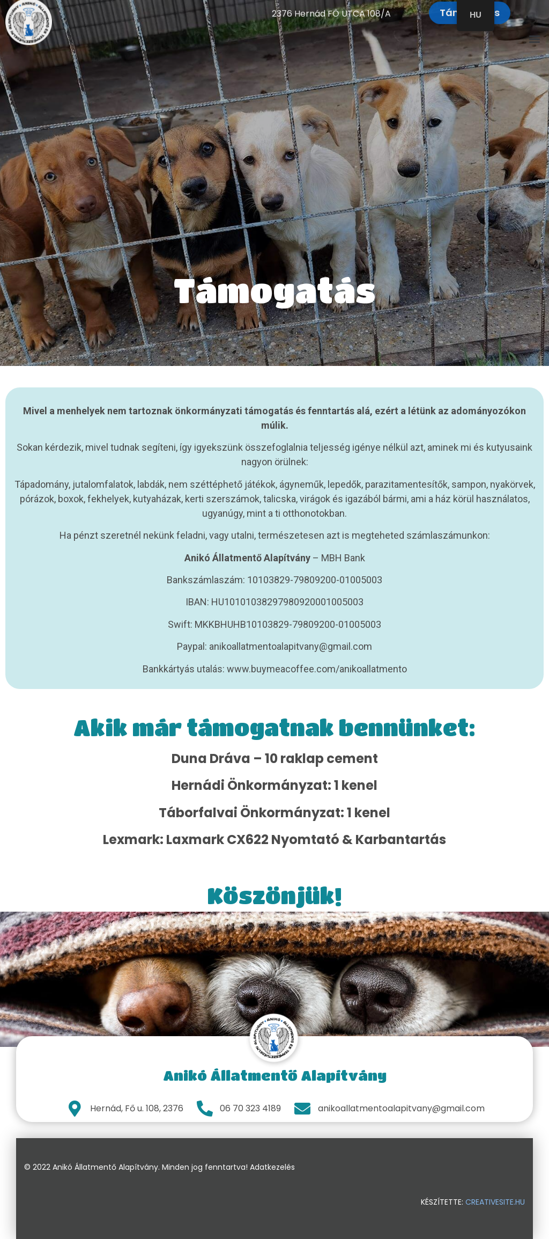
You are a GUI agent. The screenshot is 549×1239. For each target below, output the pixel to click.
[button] (535, 34)
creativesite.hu (495, 1202)
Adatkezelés (272, 1167)
